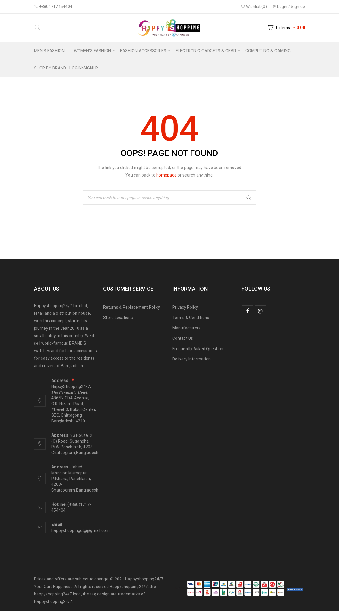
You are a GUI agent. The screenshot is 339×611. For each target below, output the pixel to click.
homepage (166, 175)
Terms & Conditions (190, 317)
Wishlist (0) (254, 6)
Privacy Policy (185, 307)
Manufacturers (186, 328)
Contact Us (182, 338)
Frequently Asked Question (197, 348)
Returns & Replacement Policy (131, 307)
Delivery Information (191, 359)
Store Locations (118, 317)
